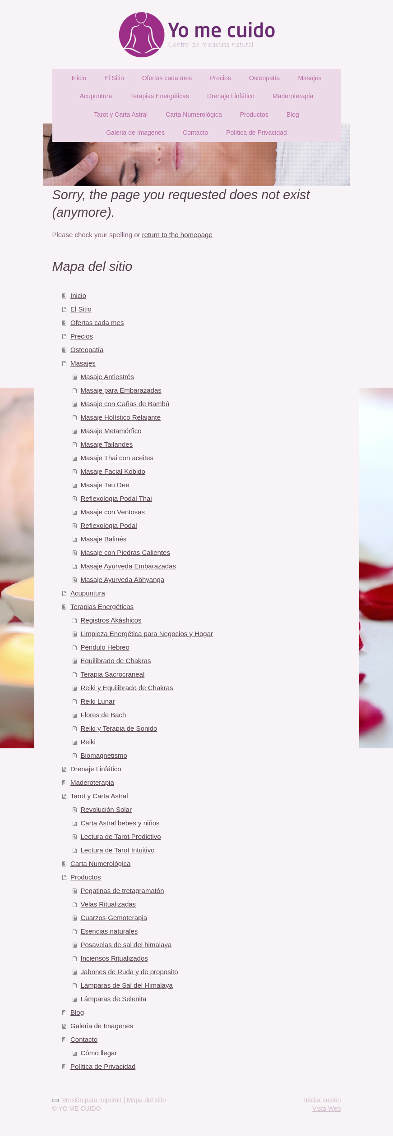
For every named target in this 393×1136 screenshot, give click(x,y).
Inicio (78, 295)
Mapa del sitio (146, 1100)
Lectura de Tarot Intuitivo (118, 850)
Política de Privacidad (102, 1066)
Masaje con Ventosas (113, 512)
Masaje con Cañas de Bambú (125, 404)
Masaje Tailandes (107, 444)
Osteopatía (86, 349)
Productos (85, 877)
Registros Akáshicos (111, 620)
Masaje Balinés (104, 539)
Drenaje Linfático (95, 769)
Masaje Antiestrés (107, 376)
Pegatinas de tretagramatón (122, 890)
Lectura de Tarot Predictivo (121, 836)
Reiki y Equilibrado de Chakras (127, 688)
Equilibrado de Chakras (116, 660)
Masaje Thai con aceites (117, 458)
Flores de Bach (103, 715)
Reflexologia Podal (109, 525)
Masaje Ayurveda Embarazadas (128, 566)
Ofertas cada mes (97, 322)
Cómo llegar (99, 1053)
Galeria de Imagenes (101, 1026)
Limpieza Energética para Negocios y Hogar (147, 633)
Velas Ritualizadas (108, 904)
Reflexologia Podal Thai (116, 498)
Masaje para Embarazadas (121, 390)
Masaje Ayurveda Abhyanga (123, 579)
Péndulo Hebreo (105, 647)
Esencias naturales (109, 931)
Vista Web (326, 1108)
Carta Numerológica (100, 863)
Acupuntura (87, 593)
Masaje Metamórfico (111, 431)
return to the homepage (177, 234)
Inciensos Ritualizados (114, 958)
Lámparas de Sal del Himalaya (127, 985)
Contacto (83, 1039)
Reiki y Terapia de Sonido (119, 728)
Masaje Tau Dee (105, 485)
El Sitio (81, 309)
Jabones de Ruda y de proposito (129, 972)
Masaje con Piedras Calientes (125, 552)
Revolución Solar (106, 809)
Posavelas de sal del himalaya (126, 944)
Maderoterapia (92, 782)
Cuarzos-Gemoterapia (114, 917)
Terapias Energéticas (102, 606)
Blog (77, 1012)
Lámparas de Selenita (114, 999)
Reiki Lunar (98, 701)
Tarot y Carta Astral (99, 796)
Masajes (83, 363)
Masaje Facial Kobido (113, 471)
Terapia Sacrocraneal (113, 674)
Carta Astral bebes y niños (120, 823)
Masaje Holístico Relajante (121, 417)
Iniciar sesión (322, 1100)
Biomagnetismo (104, 755)
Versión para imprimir (88, 1100)
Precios (81, 336)
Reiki (88, 742)
